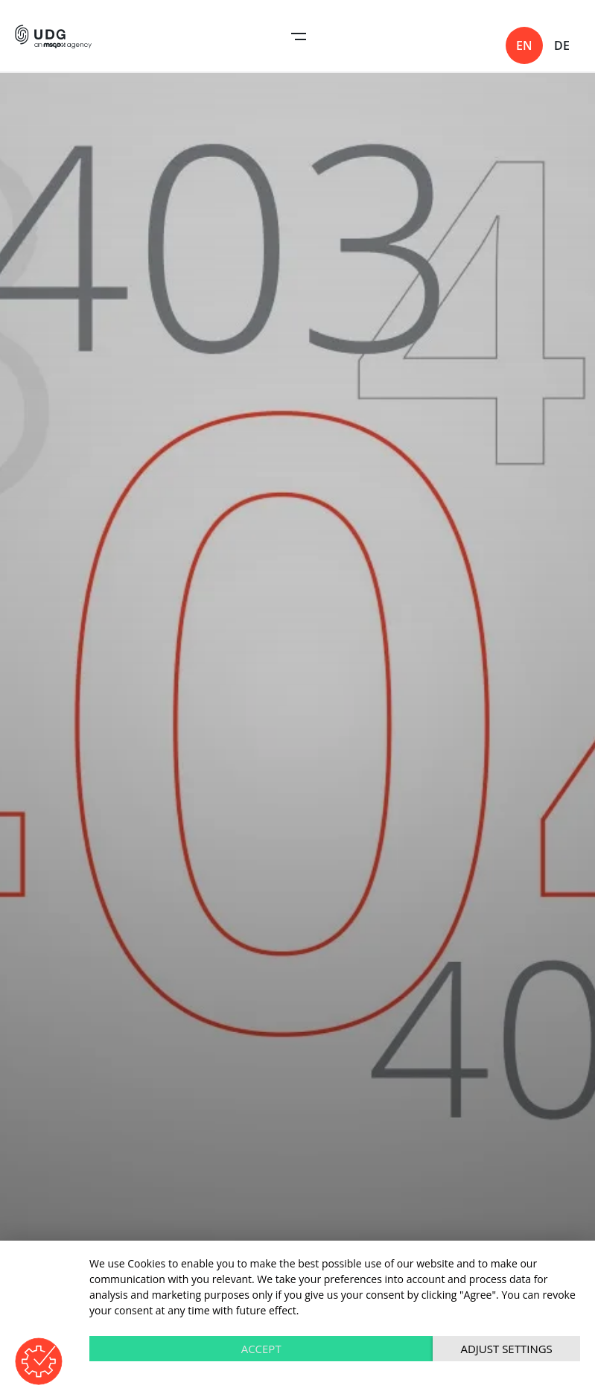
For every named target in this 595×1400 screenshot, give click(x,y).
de (562, 45)
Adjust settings (506, 1348)
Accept (261, 1348)
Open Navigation (299, 36)
